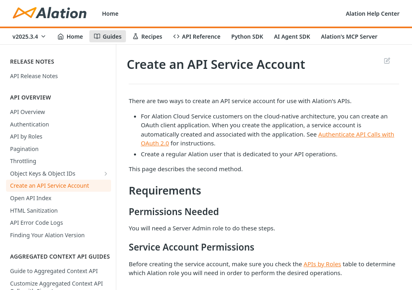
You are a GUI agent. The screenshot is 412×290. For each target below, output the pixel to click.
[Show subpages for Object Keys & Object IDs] (106, 173)
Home (110, 13)
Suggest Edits (386, 60)
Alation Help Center (373, 13)
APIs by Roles (322, 264)
